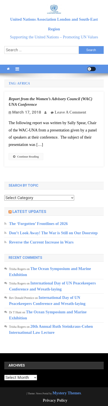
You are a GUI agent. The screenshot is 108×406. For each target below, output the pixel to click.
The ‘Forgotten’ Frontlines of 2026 (38, 223)
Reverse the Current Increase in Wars (41, 242)
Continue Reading (26, 156)
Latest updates (29, 211)
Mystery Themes (66, 393)
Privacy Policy (55, 400)
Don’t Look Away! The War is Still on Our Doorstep (53, 233)
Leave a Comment (70, 112)
